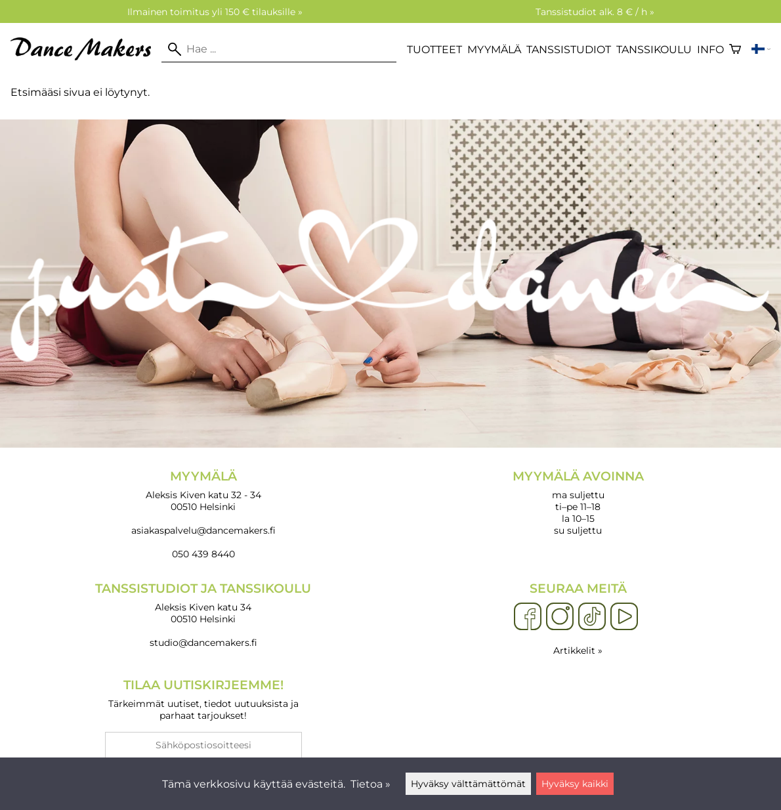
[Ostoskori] (735, 49)
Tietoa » (370, 784)
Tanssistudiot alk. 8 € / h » (595, 12)
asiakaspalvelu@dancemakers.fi (203, 530)
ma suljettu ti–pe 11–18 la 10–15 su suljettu (578, 502)
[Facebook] (527, 617)
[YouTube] (624, 617)
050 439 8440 (203, 554)
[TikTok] (592, 617)
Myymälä (494, 49)
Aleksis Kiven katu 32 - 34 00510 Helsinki (203, 491)
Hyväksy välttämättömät (468, 784)
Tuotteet (434, 49)
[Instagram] (560, 617)
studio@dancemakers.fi (203, 643)
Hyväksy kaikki (574, 784)
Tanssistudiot (568, 49)
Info (710, 49)
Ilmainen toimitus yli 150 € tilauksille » (215, 12)
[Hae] (278, 49)
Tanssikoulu (654, 49)
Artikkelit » (577, 650)
